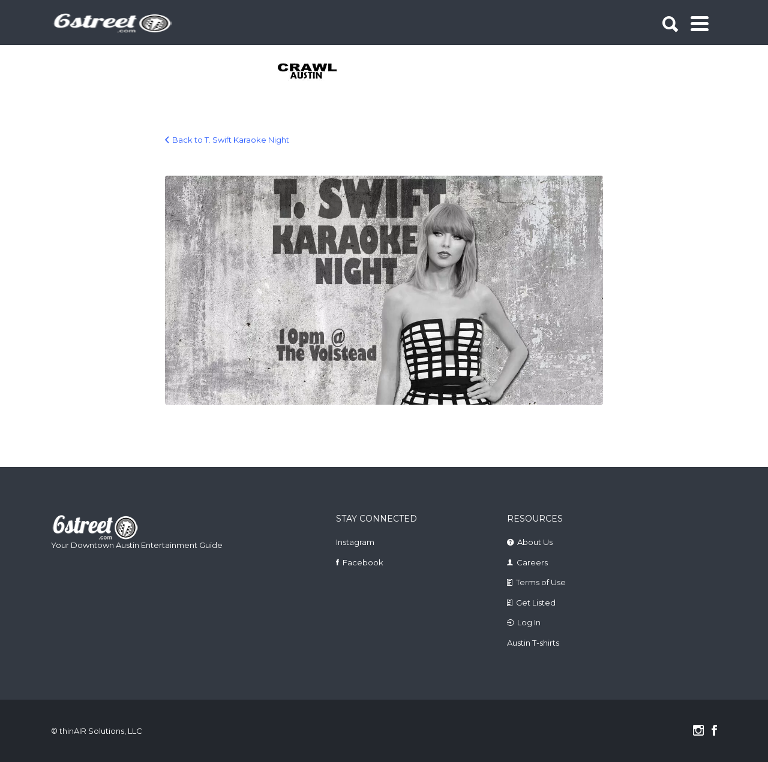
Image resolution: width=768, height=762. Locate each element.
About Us (535, 542)
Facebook (363, 562)
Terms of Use (541, 582)
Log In (529, 622)
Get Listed (536, 602)
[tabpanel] (314, 72)
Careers (532, 562)
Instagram (355, 542)
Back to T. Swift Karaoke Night (230, 139)
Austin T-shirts (533, 642)
